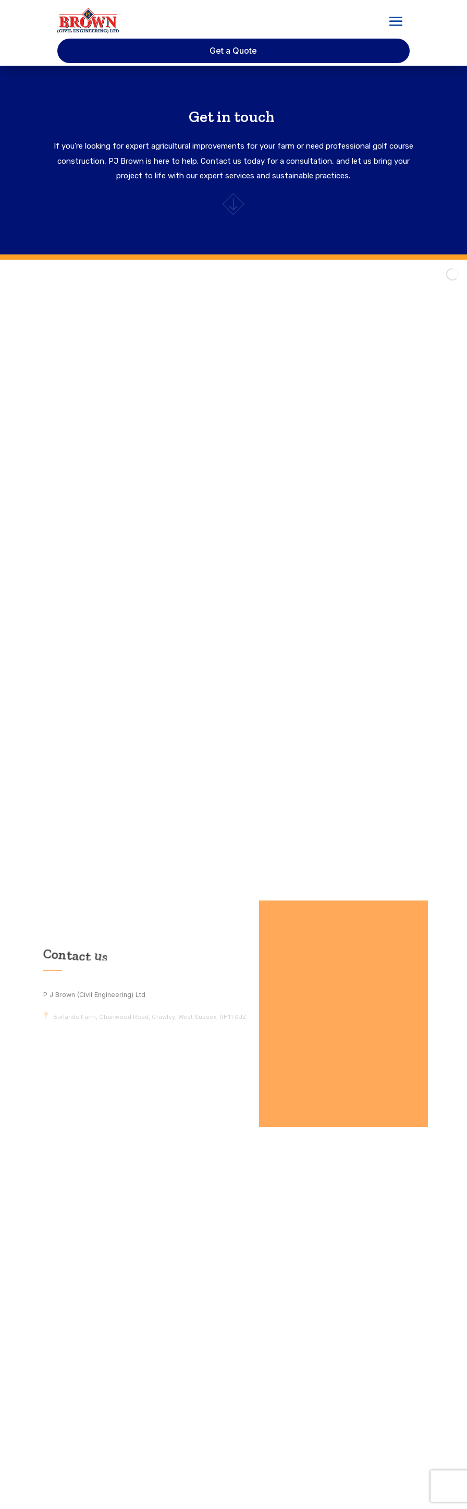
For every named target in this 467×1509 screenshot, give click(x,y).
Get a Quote (233, 50)
